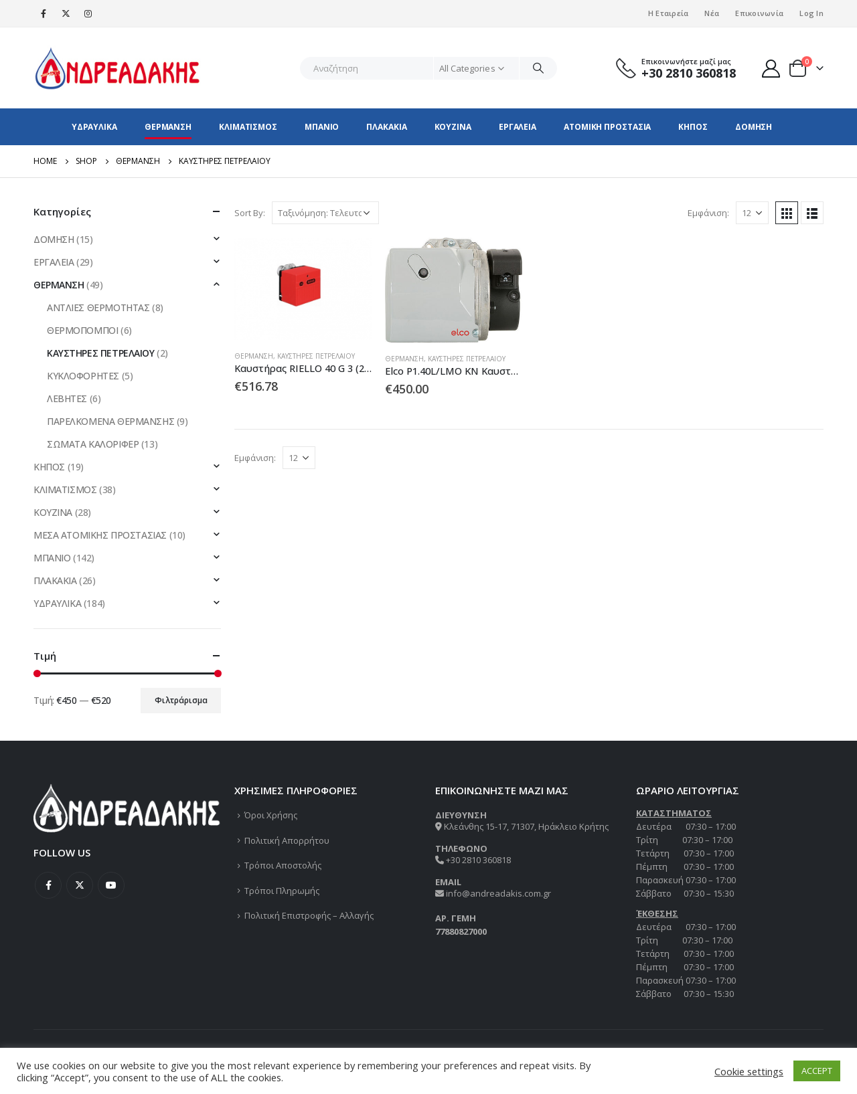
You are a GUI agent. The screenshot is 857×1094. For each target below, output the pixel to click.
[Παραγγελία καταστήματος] (325, 212)
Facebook (48, 885)
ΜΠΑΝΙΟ (322, 126)
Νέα (711, 13)
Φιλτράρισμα (181, 700)
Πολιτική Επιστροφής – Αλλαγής (309, 915)
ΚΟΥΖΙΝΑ (453, 126)
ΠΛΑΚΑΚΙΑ (386, 126)
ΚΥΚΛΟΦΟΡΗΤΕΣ (83, 375)
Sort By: (249, 213)
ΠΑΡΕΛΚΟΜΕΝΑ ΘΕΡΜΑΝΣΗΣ (110, 421)
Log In (811, 13)
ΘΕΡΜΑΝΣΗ (168, 126)
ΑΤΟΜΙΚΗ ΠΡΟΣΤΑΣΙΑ (607, 126)
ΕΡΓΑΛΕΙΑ (517, 126)
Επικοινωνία (759, 13)
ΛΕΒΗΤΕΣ (67, 398)
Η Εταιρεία (668, 13)
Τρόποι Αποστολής (282, 865)
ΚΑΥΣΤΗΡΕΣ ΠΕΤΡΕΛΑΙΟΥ (316, 356)
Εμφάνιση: (708, 213)
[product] (303, 289)
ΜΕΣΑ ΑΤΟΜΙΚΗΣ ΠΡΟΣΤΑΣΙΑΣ (100, 535)
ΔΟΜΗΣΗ (753, 126)
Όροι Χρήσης (270, 815)
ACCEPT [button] (816, 1071)
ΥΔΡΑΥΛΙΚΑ (94, 126)
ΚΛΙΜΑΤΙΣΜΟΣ (248, 126)
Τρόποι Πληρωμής (281, 891)
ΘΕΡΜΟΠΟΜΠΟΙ (82, 330)
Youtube (111, 885)
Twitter (79, 885)
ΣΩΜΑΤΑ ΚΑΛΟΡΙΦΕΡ (93, 444)
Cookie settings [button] (748, 1071)
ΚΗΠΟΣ (693, 126)
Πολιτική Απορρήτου (286, 840)
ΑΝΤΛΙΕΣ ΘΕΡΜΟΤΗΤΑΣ (98, 307)
